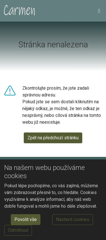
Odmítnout (18, 230)
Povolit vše (25, 219)
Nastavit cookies (72, 219)
